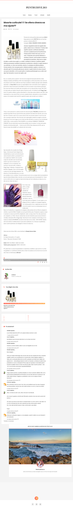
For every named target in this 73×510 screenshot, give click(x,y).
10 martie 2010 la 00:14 (12, 348)
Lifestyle (42, 15)
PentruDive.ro (36, 8)
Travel (35, 15)
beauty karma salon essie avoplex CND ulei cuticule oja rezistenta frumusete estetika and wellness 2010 (24, 260)
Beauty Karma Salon (31, 231)
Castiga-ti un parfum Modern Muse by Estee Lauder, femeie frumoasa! (62, 466)
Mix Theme (48, 506)
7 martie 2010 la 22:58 (12, 335)
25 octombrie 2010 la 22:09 (13, 368)
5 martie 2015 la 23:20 (12, 388)
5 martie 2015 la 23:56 (12, 411)
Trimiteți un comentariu (9, 421)
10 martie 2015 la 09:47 (12, 419)
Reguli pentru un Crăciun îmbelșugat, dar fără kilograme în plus (61, 487)
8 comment (16, 29)
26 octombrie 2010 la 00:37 (13, 380)
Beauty (30, 15)
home (24, 15)
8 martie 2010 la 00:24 (12, 341)
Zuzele (8, 370)
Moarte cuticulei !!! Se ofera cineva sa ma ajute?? (9, 307)
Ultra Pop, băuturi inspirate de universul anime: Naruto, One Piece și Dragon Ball (62, 495)
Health (48, 15)
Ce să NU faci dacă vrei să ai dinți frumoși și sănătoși (62, 480)
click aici (18, 252)
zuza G (8, 337)
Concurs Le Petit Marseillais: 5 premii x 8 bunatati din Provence (62, 473)
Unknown (9, 382)
